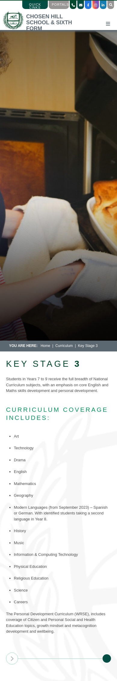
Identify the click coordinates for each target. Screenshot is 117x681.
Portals (60, 4)
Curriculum (64, 346)
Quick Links (35, 6)
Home (45, 346)
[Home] (43, 28)
